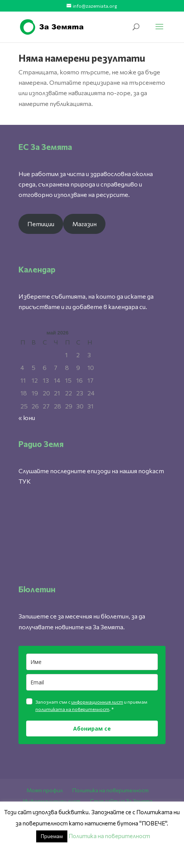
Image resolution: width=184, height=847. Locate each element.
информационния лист (97, 701)
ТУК (24, 481)
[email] (92, 682)
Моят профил (45, 790)
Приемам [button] (52, 836)
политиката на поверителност (72, 709)
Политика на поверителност (110, 790)
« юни (26, 417)
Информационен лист (51, 801)
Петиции (40, 223)
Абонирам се (92, 728)
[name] (92, 662)
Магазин (84, 223)
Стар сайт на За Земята (121, 801)
